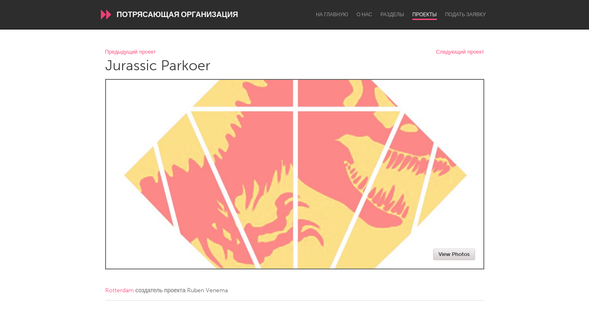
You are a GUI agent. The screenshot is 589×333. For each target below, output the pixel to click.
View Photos (454, 254)
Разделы (392, 14)
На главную (332, 14)
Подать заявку (465, 14)
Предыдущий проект (130, 52)
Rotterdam (119, 290)
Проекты (424, 14)
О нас (364, 14)
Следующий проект (460, 52)
